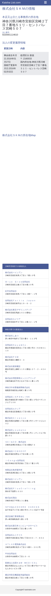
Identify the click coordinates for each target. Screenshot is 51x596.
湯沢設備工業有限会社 (14, 516)
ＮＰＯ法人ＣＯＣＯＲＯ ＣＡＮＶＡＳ (22, 507)
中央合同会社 (11, 553)
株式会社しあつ (11, 336)
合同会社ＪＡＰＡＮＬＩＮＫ (17, 397)
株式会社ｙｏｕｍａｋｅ (15, 430)
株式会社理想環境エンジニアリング (20, 378)
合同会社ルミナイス (13, 535)
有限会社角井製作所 (13, 470)
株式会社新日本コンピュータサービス (21, 526)
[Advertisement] (25, 102)
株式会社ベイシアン (13, 272)
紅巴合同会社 (11, 291)
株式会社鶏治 (11, 498)
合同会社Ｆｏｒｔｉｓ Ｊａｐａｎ (20, 300)
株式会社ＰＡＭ (11, 357)
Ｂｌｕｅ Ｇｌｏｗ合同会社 (17, 282)
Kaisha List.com (11, 2)
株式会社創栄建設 (12, 366)
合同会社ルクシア (12, 409)
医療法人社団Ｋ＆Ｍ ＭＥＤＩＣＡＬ (21, 563)
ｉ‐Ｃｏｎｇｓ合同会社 (15, 460)
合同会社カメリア (12, 319)
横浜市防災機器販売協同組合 (17, 575)
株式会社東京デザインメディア (18, 310)
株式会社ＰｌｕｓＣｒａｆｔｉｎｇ (20, 488)
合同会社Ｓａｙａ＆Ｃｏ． (16, 345)
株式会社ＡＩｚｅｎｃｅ (15, 418)
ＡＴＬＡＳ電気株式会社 (15, 544)
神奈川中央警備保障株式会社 (17, 387)
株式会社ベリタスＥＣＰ (15, 451)
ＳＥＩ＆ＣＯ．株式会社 (15, 442)
